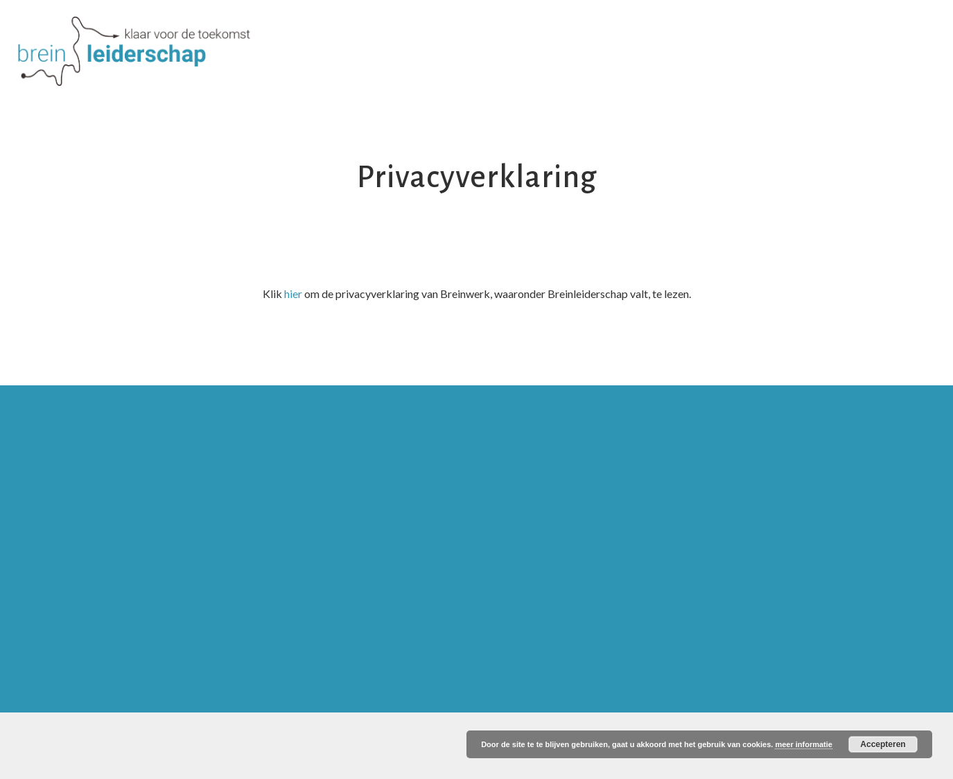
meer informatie (803, 744)
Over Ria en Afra (416, 32)
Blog (796, 32)
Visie (333, 32)
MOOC (588, 32)
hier (293, 293)
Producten (514, 32)
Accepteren (882, 744)
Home (277, 32)
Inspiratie (658, 32)
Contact (861, 32)
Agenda (733, 32)
